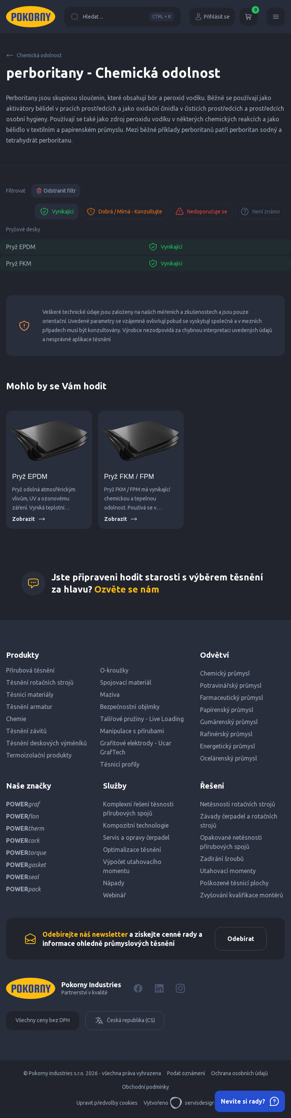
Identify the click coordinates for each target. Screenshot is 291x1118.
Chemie (16, 718)
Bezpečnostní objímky (130, 706)
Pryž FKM (18, 263)
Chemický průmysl (225, 673)
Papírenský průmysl (226, 709)
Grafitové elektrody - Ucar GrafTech (135, 748)
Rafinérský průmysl (226, 734)
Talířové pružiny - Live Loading (142, 718)
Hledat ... (122, 16)
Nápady (113, 883)
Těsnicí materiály (29, 694)
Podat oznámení (186, 1073)
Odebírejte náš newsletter (85, 934)
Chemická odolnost (34, 55)
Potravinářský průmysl (230, 685)
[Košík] (248, 17)
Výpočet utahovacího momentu (132, 866)
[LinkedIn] (159, 988)
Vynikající (57, 211)
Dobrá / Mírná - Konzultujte (124, 211)
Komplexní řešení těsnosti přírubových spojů (138, 809)
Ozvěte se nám (126, 589)
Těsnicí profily (119, 764)
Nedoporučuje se (201, 211)
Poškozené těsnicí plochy (234, 883)
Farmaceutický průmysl (231, 697)
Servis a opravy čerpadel (136, 837)
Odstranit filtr (56, 191)
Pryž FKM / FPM (129, 476)
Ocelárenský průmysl (228, 758)
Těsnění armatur (29, 706)
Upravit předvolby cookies (107, 1103)
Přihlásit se (212, 16)
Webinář (114, 895)
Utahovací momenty (228, 870)
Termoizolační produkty (39, 755)
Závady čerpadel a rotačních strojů (238, 821)
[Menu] (276, 17)
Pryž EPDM (21, 246)
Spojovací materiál (125, 682)
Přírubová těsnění (30, 670)
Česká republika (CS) (125, 1020)
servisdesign (192, 1103)
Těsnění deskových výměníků (46, 743)
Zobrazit (28, 519)
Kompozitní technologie (136, 825)
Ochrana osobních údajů (239, 1073)
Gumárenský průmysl (229, 721)
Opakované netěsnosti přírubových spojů (231, 842)
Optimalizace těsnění (132, 849)
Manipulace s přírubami (132, 731)
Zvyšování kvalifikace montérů (241, 895)
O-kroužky (114, 670)
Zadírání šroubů (222, 858)
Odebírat (240, 938)
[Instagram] (180, 988)
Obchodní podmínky (145, 1087)
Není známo (260, 211)
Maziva (110, 694)
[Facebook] (137, 988)
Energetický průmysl (227, 746)
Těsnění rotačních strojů (40, 682)
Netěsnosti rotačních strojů (237, 804)
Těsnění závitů (26, 731)
